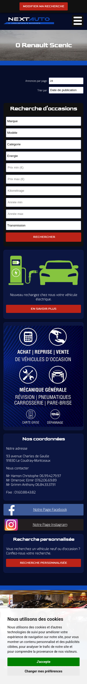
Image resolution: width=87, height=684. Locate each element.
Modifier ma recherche (43, 6)
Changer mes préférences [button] (43, 671)
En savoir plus (43, 309)
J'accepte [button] (44, 662)
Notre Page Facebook (50, 509)
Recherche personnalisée (43, 563)
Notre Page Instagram (50, 524)
